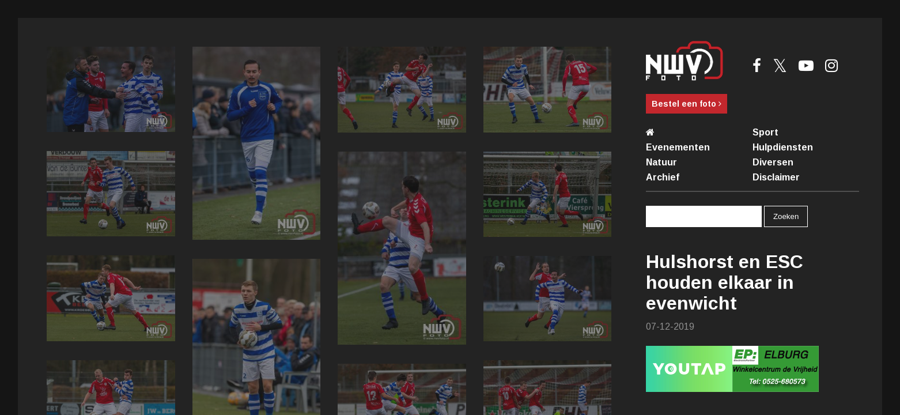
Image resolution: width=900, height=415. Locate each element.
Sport (765, 132)
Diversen (772, 162)
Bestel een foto (686, 103)
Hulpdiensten (782, 147)
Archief (662, 177)
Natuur (661, 162)
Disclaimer (776, 177)
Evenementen (678, 147)
